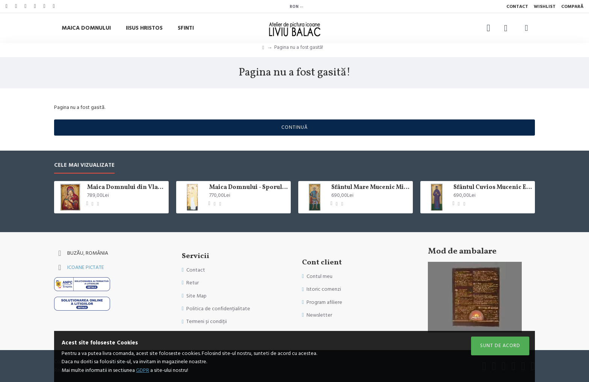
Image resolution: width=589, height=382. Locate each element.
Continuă (294, 127)
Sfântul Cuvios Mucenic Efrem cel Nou (492, 188)
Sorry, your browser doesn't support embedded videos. (475, 297)
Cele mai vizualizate (84, 165)
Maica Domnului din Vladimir (126, 188)
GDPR (142, 370)
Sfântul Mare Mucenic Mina (370, 188)
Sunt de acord (500, 345)
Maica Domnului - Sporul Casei (248, 188)
